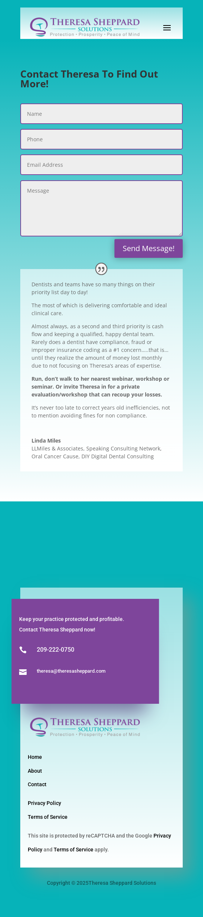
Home (35, 757)
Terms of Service (48, 817)
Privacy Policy (44, 803)
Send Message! (148, 248)
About (35, 771)
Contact (37, 784)
